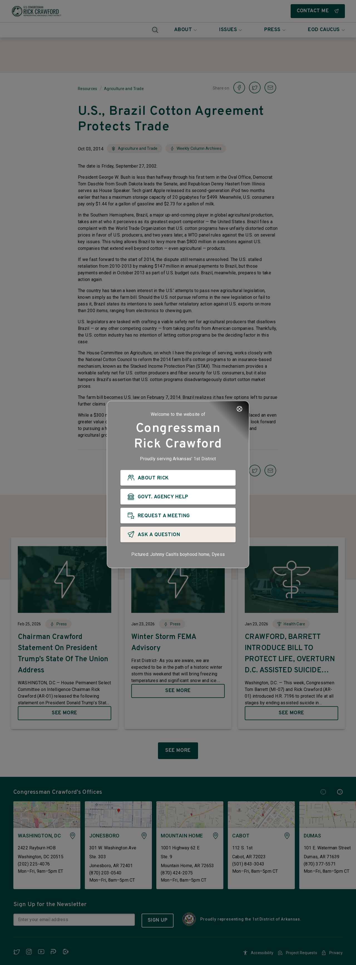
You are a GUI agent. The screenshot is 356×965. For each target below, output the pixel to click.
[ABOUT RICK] (178, 478)
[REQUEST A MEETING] (178, 516)
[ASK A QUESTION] (178, 535)
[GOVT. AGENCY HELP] (178, 497)
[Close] (239, 409)
